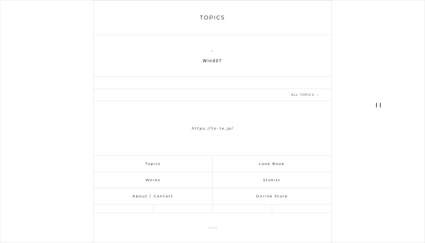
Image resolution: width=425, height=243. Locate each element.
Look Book (272, 163)
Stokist (272, 180)
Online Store (272, 196)
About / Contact (153, 196)
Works (153, 180)
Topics (153, 163)
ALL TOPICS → (305, 95)
